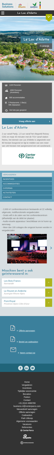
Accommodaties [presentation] (11, 184)
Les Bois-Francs (12, 281)
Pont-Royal (9, 301)
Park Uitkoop (27, 418)
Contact (26, 400)
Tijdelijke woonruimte (27, 391)
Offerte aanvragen (27, 331)
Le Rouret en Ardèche (15, 291)
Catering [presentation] (8, 188)
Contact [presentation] (7, 197)
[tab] (27, 175)
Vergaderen (27, 385)
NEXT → (51, 247)
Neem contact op (27, 353)
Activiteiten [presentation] (9, 193)
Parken (27, 397)
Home (27, 382)
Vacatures (27, 424)
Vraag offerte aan (27, 121)
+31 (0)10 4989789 (27, 403)
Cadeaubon (27, 415)
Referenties (27, 427)
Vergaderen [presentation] (9, 175)
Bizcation (27, 394)
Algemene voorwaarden (27, 421)
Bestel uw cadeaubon (28, 342)
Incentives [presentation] (8, 179)
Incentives (27, 388)
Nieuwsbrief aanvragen (27, 409)
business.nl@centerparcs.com (27, 406)
